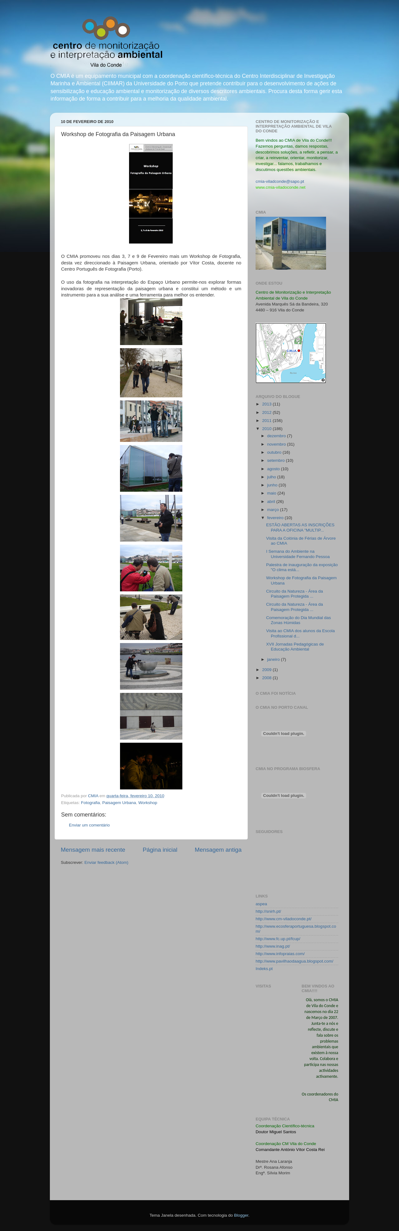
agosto (274, 468)
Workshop (147, 802)
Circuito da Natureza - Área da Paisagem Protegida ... (294, 594)
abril (271, 501)
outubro (275, 452)
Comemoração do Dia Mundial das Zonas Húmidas (298, 620)
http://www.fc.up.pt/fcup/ (278, 938)
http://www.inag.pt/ (273, 946)
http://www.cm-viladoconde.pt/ (283, 918)
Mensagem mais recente (93, 849)
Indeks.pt (264, 968)
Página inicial (160, 849)
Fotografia (90, 802)
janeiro (274, 659)
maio (272, 493)
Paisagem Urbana (119, 802)
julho (272, 477)
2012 (267, 412)
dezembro (277, 435)
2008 (267, 677)
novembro (277, 444)
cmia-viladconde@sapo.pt (280, 181)
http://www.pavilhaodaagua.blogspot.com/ (294, 961)
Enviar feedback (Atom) (106, 862)
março (273, 509)
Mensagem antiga (218, 849)
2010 (267, 428)
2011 (267, 420)
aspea (261, 904)
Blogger (241, 1215)
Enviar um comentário (89, 825)
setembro (276, 460)
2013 (267, 404)
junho (273, 485)
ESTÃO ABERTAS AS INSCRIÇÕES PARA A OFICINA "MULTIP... (300, 527)
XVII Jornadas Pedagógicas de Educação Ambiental (295, 646)
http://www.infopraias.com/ (280, 953)
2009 (267, 669)
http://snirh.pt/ (268, 911)
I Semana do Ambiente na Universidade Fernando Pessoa (298, 554)
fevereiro (276, 517)
